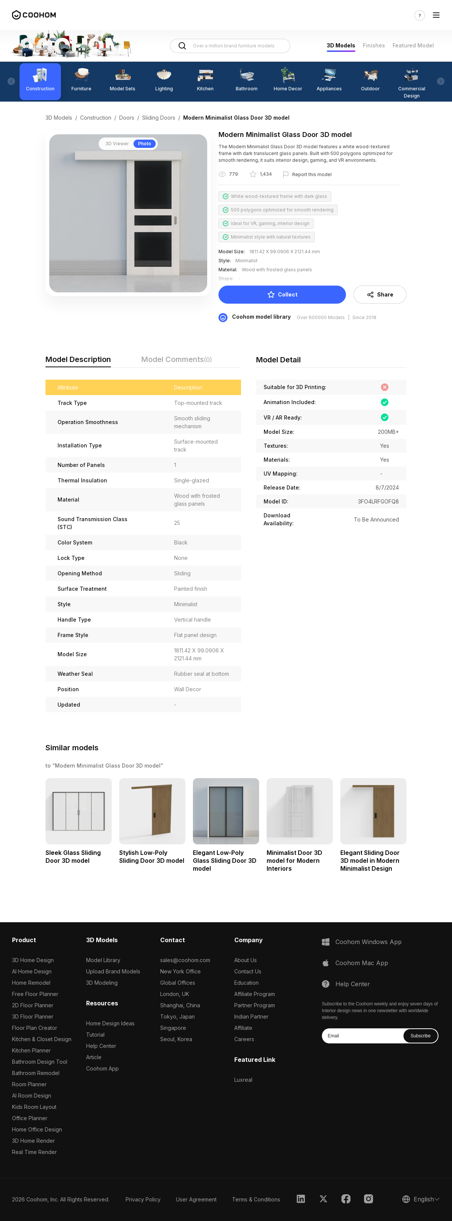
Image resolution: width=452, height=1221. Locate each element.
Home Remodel (31, 982)
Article (94, 1057)
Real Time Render (34, 1152)
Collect (282, 294)
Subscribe (421, 1036)
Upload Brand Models (113, 971)
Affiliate (243, 1028)
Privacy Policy (143, 1199)
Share (380, 294)
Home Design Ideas (110, 1023)
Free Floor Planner (35, 994)
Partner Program (254, 1005)
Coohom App (102, 1068)
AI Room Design (31, 1095)
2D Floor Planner (32, 1005)
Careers (244, 1039)
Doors (126, 117)
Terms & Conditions (256, 1199)
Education (246, 982)
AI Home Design (32, 971)
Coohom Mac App (361, 963)
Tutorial (95, 1034)
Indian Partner (251, 1016)
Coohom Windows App (368, 942)
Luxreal (243, 1080)
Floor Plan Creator (34, 1028)
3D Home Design (33, 960)
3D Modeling (102, 982)
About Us (245, 960)
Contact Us (247, 971)
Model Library (103, 960)
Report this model (312, 174)
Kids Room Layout (34, 1107)
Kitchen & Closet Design (41, 1039)
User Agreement (196, 1199)
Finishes (374, 45)
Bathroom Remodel (35, 1073)
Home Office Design (37, 1129)
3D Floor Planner (32, 1016)
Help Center (101, 1046)
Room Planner (29, 1084)
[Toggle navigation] (436, 15)
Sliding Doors (158, 117)
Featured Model (413, 45)
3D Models (341, 45)
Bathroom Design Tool (39, 1061)
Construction (95, 117)
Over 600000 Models (321, 317)
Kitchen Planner (31, 1050)
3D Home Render (33, 1140)
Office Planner (29, 1118)
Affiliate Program (254, 994)
